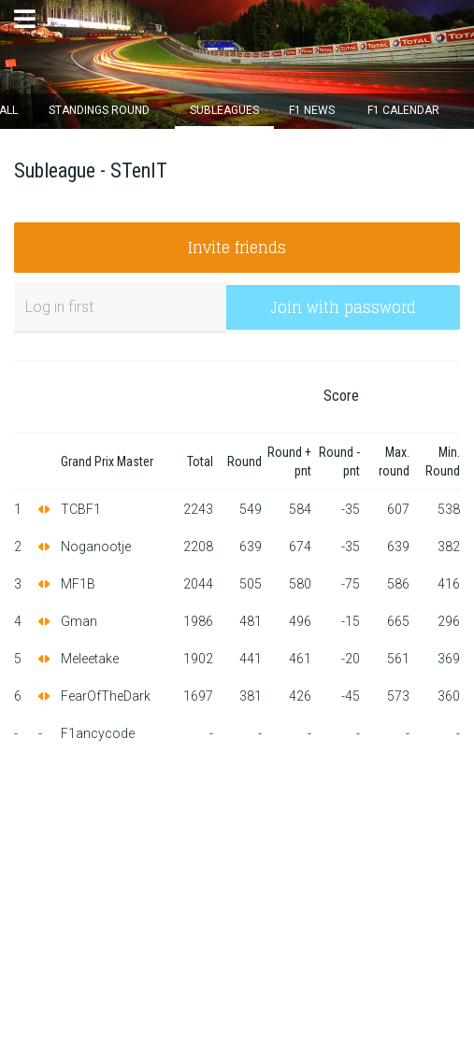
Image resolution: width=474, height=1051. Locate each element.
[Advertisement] (237, 892)
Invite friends (237, 247)
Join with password (343, 307)
